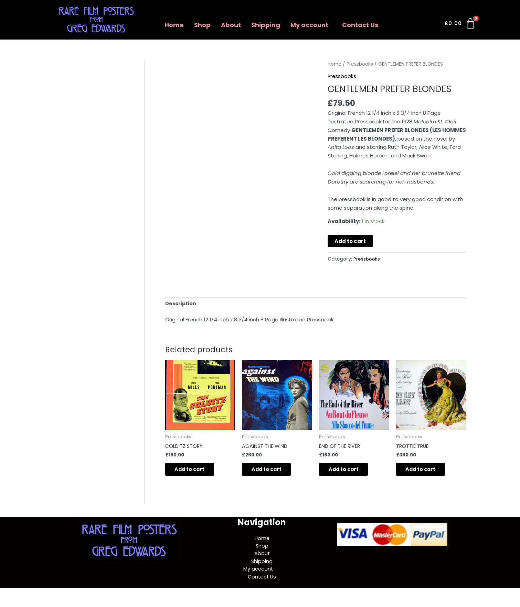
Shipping (265, 25)
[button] (311, 25)
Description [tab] (181, 303)
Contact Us (360, 25)
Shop (202, 25)
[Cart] (460, 25)
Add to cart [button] (194, 470)
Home (174, 25)
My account (309, 25)
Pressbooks (360, 64)
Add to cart (350, 241)
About (231, 25)
